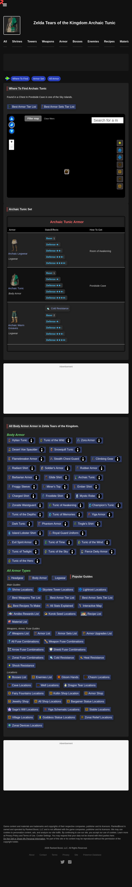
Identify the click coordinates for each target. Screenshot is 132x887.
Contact (43, 855)
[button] (66, 172)
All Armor (54, 78)
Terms (54, 855)
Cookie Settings (43, 835)
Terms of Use (29, 835)
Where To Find (20, 78)
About (31, 855)
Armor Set (38, 78)
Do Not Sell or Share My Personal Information (24, 839)
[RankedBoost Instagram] (70, 862)
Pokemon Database (92, 855)
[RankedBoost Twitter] (62, 862)
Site (76, 855)
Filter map (33, 118)
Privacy (66, 855)
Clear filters (49, 118)
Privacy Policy (12, 835)
